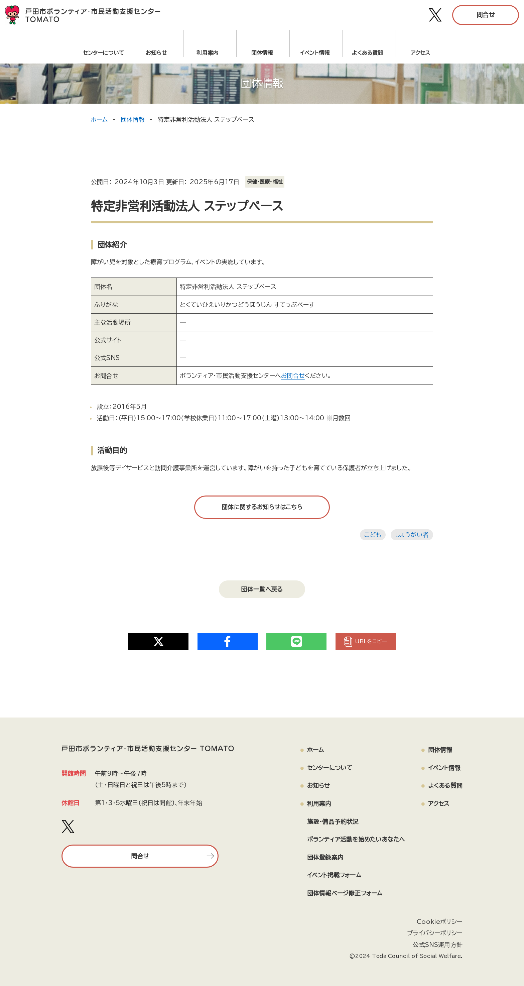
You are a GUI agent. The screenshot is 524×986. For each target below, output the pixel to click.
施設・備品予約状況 (330, 819)
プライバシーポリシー (434, 931)
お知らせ (156, 53)
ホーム (99, 119)
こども (372, 534)
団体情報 (262, 53)
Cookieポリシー (439, 919)
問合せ (486, 15)
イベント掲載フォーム (331, 873)
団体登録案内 (322, 855)
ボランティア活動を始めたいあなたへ (354, 837)
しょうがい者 (412, 534)
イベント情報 (315, 53)
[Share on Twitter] (158, 638)
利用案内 (209, 53)
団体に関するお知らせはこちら (262, 507)
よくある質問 (367, 53)
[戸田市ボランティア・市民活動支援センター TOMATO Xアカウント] (435, 15)
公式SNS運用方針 (438, 942)
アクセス (420, 53)
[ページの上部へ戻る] (481, 957)
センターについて (103, 53)
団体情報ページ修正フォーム (341, 891)
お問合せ (293, 375)
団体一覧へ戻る (262, 588)
